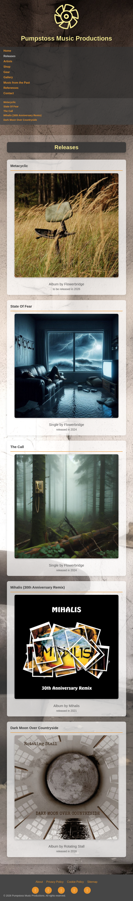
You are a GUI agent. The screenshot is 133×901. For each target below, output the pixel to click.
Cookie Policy (75, 881)
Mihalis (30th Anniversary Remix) (22, 115)
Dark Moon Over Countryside (20, 119)
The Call (8, 111)
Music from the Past (16, 82)
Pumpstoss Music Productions (66, 38)
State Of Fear (11, 106)
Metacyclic (9, 102)
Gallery (8, 77)
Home (7, 50)
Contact (8, 93)
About (39, 881)
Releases (9, 56)
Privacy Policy (55, 881)
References (10, 87)
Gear (6, 72)
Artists (7, 61)
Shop (6, 66)
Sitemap (92, 881)
